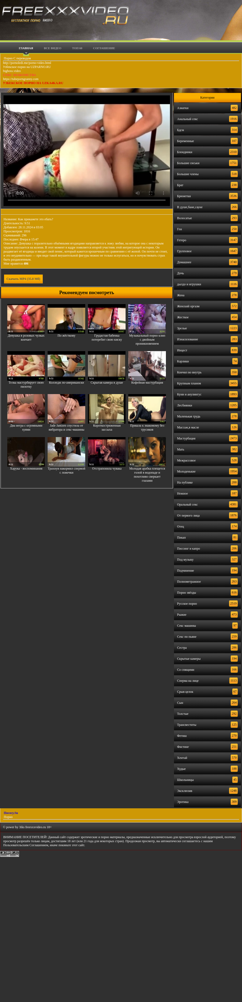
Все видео (52, 48)
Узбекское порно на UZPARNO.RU (27, 67)
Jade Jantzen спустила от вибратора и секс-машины (66, 427)
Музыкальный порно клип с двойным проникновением (147, 339)
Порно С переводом (17, 58)
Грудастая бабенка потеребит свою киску (107, 337)
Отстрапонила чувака (107, 468)
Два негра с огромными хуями (26, 427)
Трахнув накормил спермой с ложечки (66, 470)
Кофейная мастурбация (147, 382)
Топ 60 (77, 48)
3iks (21, 827)
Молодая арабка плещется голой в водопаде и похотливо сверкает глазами (147, 474)
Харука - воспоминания (26, 468)
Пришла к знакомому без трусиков (147, 427)
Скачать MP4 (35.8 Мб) (23, 279)
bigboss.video (12, 71)
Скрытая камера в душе (107, 382)
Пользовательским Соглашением (25, 845)
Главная (26, 48)
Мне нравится (16, 263)
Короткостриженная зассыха (106, 427)
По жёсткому (66, 335)
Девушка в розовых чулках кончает (26, 337)
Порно (8, 817)
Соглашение (104, 48)
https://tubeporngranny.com (20, 79)
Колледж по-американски (66, 382)
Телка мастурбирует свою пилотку (26, 384)
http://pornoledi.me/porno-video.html (27, 63)
